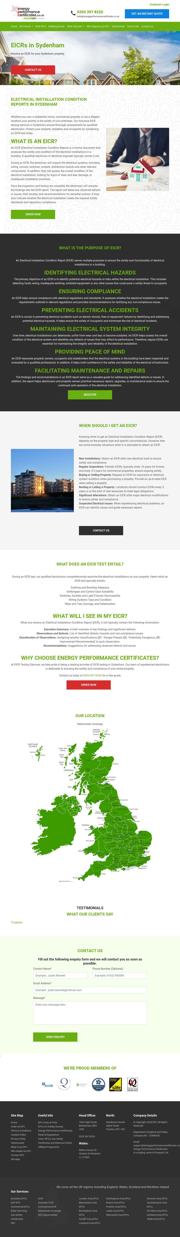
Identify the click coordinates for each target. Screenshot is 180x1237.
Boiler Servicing (19, 1210)
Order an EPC (18, 1126)
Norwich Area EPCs (157, 1198)
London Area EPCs (89, 1198)
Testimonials (118, 26)
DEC (13, 1223)
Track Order (133, 26)
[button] (26, 26)
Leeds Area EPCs (115, 1210)
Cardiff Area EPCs (88, 1219)
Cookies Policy (18, 1134)
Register (90, 394)
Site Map (15, 1159)
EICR (40, 1198)
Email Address (42, 983)
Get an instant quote (147, 13)
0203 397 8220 (90, 12)
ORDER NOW (33, 214)
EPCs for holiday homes (50, 1126)
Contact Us (147, 26)
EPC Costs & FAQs (47, 1122)
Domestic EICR (46, 1202)
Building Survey (56, 26)
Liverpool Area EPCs (89, 1223)
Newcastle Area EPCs (117, 1215)
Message (39, 998)
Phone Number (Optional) (108, 968)
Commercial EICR (47, 1206)
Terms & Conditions (21, 1130)
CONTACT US (33, 69)
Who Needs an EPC (21, 1151)
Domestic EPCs (19, 1198)
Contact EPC (17, 1155)
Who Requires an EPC (98, 26)
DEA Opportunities (48, 1215)
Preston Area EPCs (116, 1206)
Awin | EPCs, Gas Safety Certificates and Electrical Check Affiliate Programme (55, 1142)
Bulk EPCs (41, 26)
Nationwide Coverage (49, 1210)
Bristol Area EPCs (115, 1202)
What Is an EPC (19, 1147)
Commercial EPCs (20, 1206)
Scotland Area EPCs (157, 1215)
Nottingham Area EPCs (118, 1198)
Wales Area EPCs (156, 1219)
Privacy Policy (18, 1138)
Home (14, 26)
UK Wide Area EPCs (157, 1210)
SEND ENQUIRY (55, 1037)
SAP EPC (15, 1202)
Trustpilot (16, 922)
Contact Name (42, 968)
